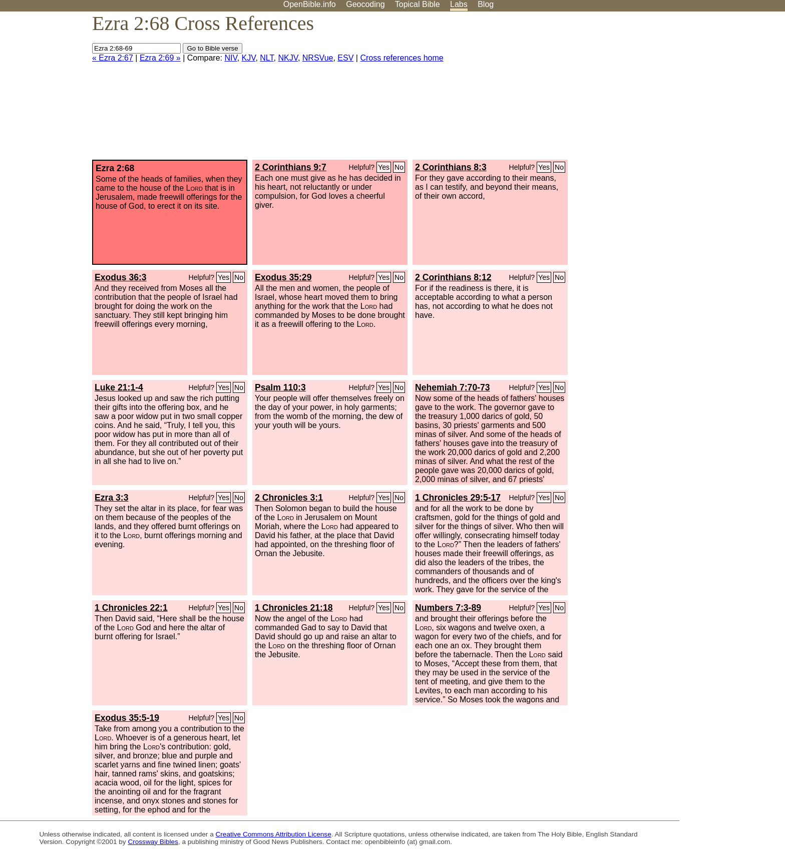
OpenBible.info (309, 4)
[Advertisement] (684, 90)
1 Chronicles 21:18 (293, 608)
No (399, 167)
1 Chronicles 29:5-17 (458, 498)
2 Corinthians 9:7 (290, 167)
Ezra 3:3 (111, 498)
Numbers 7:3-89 (448, 608)
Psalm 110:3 (280, 387)
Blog (486, 4)
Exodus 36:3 (121, 277)
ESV (345, 58)
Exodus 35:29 (283, 277)
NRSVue (317, 58)
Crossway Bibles (153, 841)
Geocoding (365, 4)
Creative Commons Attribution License (273, 834)
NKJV (287, 58)
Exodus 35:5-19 (127, 718)
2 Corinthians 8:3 (451, 167)
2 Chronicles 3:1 (289, 498)
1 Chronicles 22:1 (131, 608)
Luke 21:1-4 (119, 387)
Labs (459, 4)
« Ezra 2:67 (112, 58)
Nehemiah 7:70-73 (452, 387)
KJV (249, 58)
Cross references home (401, 58)
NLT (266, 58)
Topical (417, 4)
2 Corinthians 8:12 (453, 277)
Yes (383, 167)
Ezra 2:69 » (160, 58)
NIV (230, 58)
